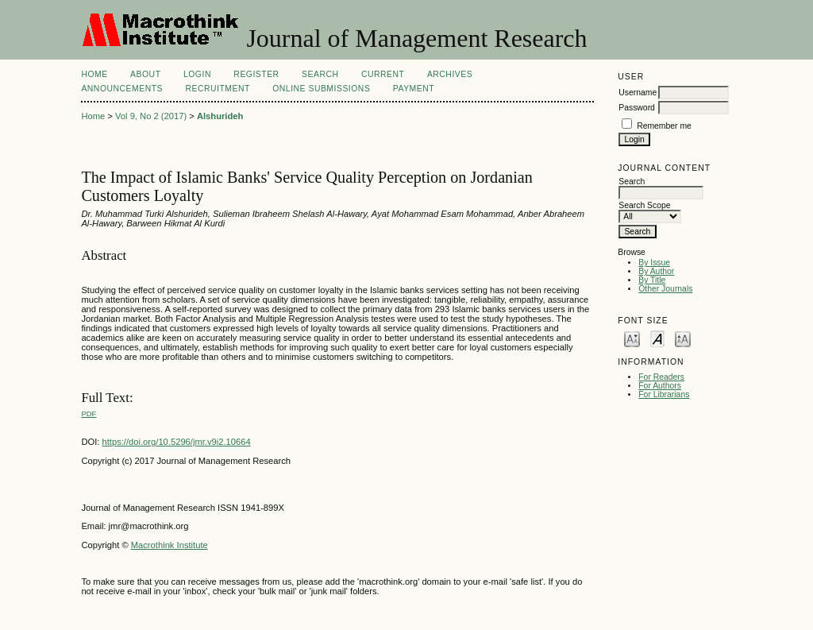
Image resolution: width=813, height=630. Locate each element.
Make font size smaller (632, 338)
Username (637, 92)
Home (94, 74)
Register (256, 74)
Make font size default (657, 338)
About (145, 74)
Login (197, 74)
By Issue (654, 262)
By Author (656, 271)
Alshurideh (220, 116)
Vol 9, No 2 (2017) (151, 116)
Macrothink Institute (169, 545)
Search (320, 74)
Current (382, 74)
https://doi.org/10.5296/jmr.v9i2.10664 (176, 441)
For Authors (659, 385)
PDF (88, 413)
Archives (449, 74)
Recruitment (217, 88)
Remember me (664, 126)
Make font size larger (683, 338)
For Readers (661, 377)
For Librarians (663, 394)
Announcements (122, 88)
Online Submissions (321, 88)
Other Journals (665, 288)
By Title (651, 280)
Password (636, 107)
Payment (413, 88)
